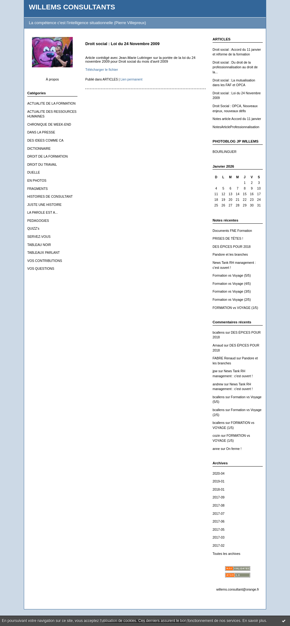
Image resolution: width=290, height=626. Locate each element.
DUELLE (33, 172)
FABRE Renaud (224, 358)
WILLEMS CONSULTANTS (72, 7)
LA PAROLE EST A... (42, 212)
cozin (216, 435)
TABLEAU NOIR (39, 245)
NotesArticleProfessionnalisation (236, 127)
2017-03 (218, 537)
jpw (215, 371)
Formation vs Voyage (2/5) (232, 299)
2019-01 (218, 481)
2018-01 (218, 489)
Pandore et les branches (230, 254)
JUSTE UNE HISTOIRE (44, 204)
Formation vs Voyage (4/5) (232, 283)
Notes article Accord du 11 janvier (237, 119)
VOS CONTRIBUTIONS (44, 261)
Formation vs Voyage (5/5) (232, 275)
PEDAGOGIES (38, 220)
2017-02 (218, 545)
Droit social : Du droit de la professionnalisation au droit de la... (235, 67)
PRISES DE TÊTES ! (228, 238)
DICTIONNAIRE (38, 148)
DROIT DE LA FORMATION (47, 156)
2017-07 (218, 513)
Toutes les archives (226, 554)
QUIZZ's (33, 228)
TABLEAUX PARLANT (43, 252)
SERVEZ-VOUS (38, 236)
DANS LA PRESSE (41, 132)
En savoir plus (254, 620)
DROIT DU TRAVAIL (42, 164)
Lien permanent (131, 79)
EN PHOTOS (36, 180)
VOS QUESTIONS (40, 268)
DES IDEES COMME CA (45, 140)
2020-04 (218, 473)
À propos (52, 79)
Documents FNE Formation (232, 230)
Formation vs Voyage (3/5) (232, 291)
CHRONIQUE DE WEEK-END (49, 124)
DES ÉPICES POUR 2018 (231, 246)
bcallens (218, 332)
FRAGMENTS (37, 188)
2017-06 (218, 521)
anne (216, 449)
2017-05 (218, 529)
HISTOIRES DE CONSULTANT (50, 196)
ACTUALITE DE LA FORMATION (51, 103)
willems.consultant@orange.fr (237, 589)
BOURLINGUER (224, 152)
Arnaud (218, 345)
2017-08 (218, 505)
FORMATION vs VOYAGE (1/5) (235, 308)
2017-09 (218, 497)
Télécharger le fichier (101, 69)
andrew (218, 384)
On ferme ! (233, 449)
